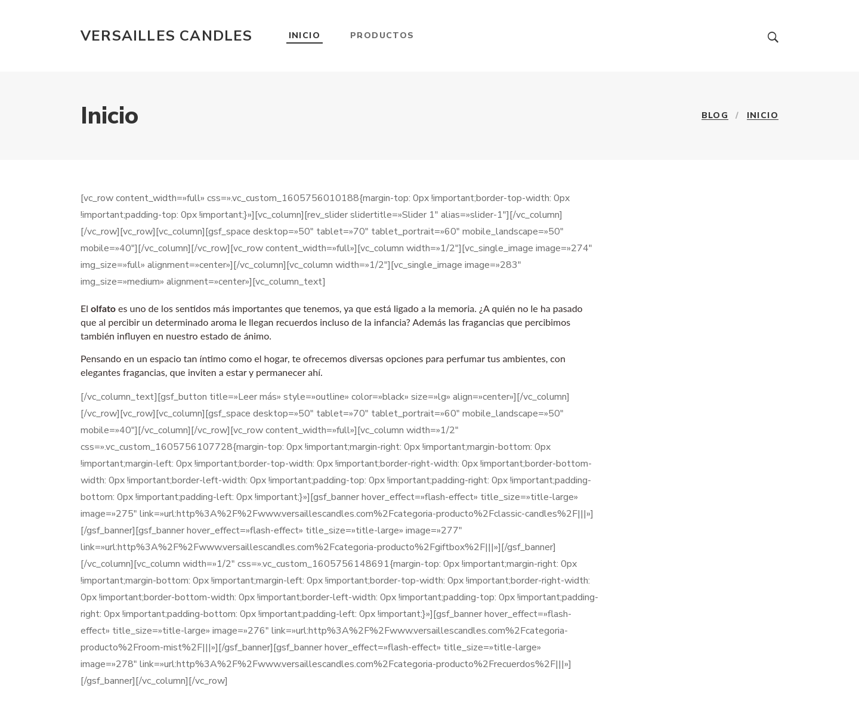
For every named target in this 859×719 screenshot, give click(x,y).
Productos (382, 35)
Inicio (304, 35)
